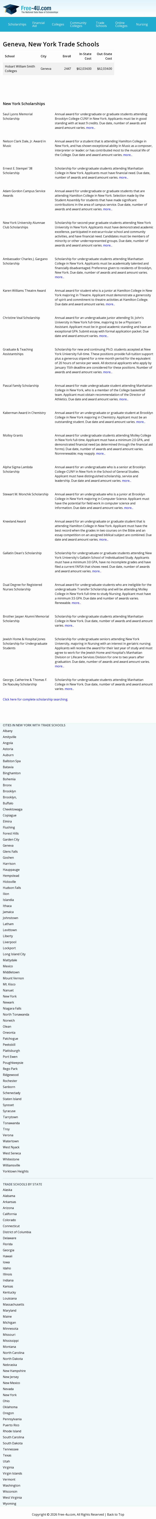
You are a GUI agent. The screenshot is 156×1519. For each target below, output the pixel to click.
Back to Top (115, 1514)
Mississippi (11, 1341)
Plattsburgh (11, 1051)
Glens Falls (10, 851)
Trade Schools (101, 24)
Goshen (8, 857)
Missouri (9, 1335)
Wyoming (9, 1503)
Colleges (58, 24)
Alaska (7, 1190)
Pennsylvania (12, 1419)
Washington (11, 1485)
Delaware (9, 1238)
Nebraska (10, 1365)
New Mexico (11, 1383)
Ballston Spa (12, 761)
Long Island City (14, 954)
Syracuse (9, 1111)
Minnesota (10, 1328)
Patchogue (10, 1038)
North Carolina (13, 1353)
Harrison (9, 864)
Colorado (9, 1220)
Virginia (8, 1467)
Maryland (9, 1310)
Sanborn (9, 1087)
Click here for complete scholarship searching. (35, 699)
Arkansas (9, 1202)
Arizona (8, 1208)
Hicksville (9, 882)
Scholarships (17, 24)
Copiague (9, 815)
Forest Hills (11, 833)
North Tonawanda (16, 1014)
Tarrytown (10, 1117)
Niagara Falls (12, 1008)
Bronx (7, 785)
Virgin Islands (12, 1473)
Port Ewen (10, 1057)
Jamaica (8, 912)
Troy (6, 1129)
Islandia (8, 900)
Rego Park (10, 1069)
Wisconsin (10, 1491)
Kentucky (9, 1292)
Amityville (9, 737)
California (10, 1214)
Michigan (9, 1322)
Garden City (11, 839)
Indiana (8, 1280)
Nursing (142, 24)
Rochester (10, 1081)
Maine (7, 1316)
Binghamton (12, 773)
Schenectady (11, 1093)
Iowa (6, 1262)
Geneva (8, 845)
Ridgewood (11, 1075)
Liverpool (9, 942)
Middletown (11, 972)
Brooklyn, (10, 797)
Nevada (8, 1389)
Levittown (10, 930)
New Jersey (11, 1377)
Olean (7, 1026)
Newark (8, 1002)
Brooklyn (9, 791)
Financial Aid (38, 24)
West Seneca (12, 1153)
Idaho (7, 1268)
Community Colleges (78, 24)
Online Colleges (121, 24)
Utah (6, 1461)
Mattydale (10, 960)
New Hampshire (14, 1371)
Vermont (9, 1479)
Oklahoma (10, 1407)
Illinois (7, 1274)
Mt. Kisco (9, 984)
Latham (8, 924)
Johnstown (10, 918)
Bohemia (9, 779)
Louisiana (10, 1298)
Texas (7, 1455)
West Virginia (12, 1497)
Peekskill (9, 1045)
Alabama (9, 1196)
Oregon (8, 1413)
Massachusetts (13, 1304)
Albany (7, 731)
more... (90, 128)
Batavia (8, 767)
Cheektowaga (12, 809)
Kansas (8, 1286)
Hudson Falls (12, 888)
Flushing (9, 827)
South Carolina (13, 1437)
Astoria (8, 749)
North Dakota (13, 1359)
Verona (8, 1135)
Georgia (8, 1250)
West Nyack (11, 1147)
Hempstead (11, 876)
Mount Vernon (13, 978)
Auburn (8, 755)
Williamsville (11, 1165)
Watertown (11, 1141)
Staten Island (12, 1099)
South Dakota (13, 1443)
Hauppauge (11, 870)
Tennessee (11, 1449)
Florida (7, 1244)
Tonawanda (11, 1123)
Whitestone (11, 1159)
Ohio (6, 1401)
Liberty (8, 936)
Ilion (6, 894)
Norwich (9, 1020)
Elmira (7, 821)
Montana (9, 1347)
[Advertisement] (71, 86)
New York (10, 996)
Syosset (8, 1105)
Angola (8, 743)
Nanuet (8, 990)
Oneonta (9, 1032)
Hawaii (7, 1256)
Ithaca (7, 906)
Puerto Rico (11, 1425)
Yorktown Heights (16, 1171)
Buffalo (8, 803)
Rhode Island (12, 1431)
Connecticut (11, 1226)
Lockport (9, 948)
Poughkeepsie (13, 1063)
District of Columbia (17, 1232)
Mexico (8, 966)
